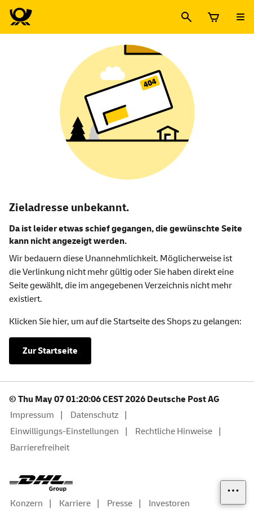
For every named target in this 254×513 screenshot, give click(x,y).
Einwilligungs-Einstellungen (64, 431)
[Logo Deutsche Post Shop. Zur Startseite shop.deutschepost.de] (21, 17)
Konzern (26, 503)
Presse (119, 503)
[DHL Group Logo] (41, 483)
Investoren (169, 503)
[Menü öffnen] (240, 17)
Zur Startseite (50, 350)
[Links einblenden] (233, 492)
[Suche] (186, 17)
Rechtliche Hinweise (173, 431)
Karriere (75, 503)
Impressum (32, 415)
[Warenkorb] (213, 17)
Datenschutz (94, 415)
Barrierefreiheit (39, 447)
